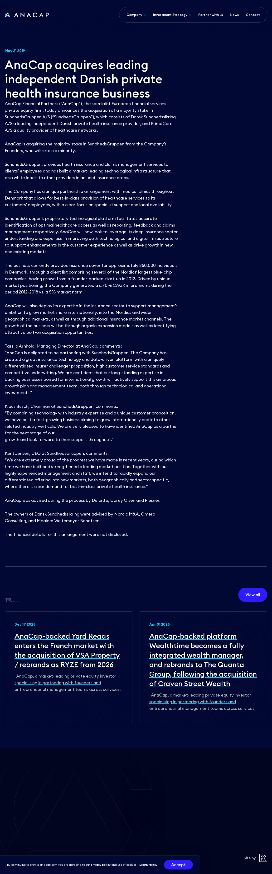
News (234, 15)
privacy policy (101, 864)
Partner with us (210, 15)
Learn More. (148, 864)
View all (252, 594)
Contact (253, 15)
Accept (178, 864)
